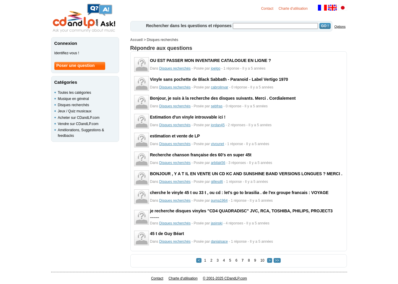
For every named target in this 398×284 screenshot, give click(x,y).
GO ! (325, 26)
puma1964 (219, 200)
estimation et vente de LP (175, 136)
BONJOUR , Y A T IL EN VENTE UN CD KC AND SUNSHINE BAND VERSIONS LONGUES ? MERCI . (246, 173)
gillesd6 (217, 182)
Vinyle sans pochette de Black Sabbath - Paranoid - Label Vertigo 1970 (219, 79)
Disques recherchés (175, 68)
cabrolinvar (219, 87)
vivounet (217, 144)
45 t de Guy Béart (167, 233)
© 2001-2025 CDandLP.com (225, 278)
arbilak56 (218, 163)
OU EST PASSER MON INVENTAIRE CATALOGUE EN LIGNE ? (210, 60)
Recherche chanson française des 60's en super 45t (200, 154)
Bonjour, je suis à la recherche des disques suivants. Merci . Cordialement (223, 98)
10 (262, 260)
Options (340, 26)
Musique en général (73, 99)
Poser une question (75, 65)
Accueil (136, 40)
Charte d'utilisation (293, 8)
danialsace (219, 241)
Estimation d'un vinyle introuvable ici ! (187, 117)
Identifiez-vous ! (66, 53)
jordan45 (218, 125)
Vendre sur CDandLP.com (78, 124)
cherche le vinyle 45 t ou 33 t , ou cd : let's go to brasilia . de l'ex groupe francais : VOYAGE (239, 192)
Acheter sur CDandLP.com (79, 118)
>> (277, 260)
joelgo (215, 68)
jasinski (216, 223)
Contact (267, 8)
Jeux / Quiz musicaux (75, 111)
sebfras (216, 106)
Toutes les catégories (74, 93)
